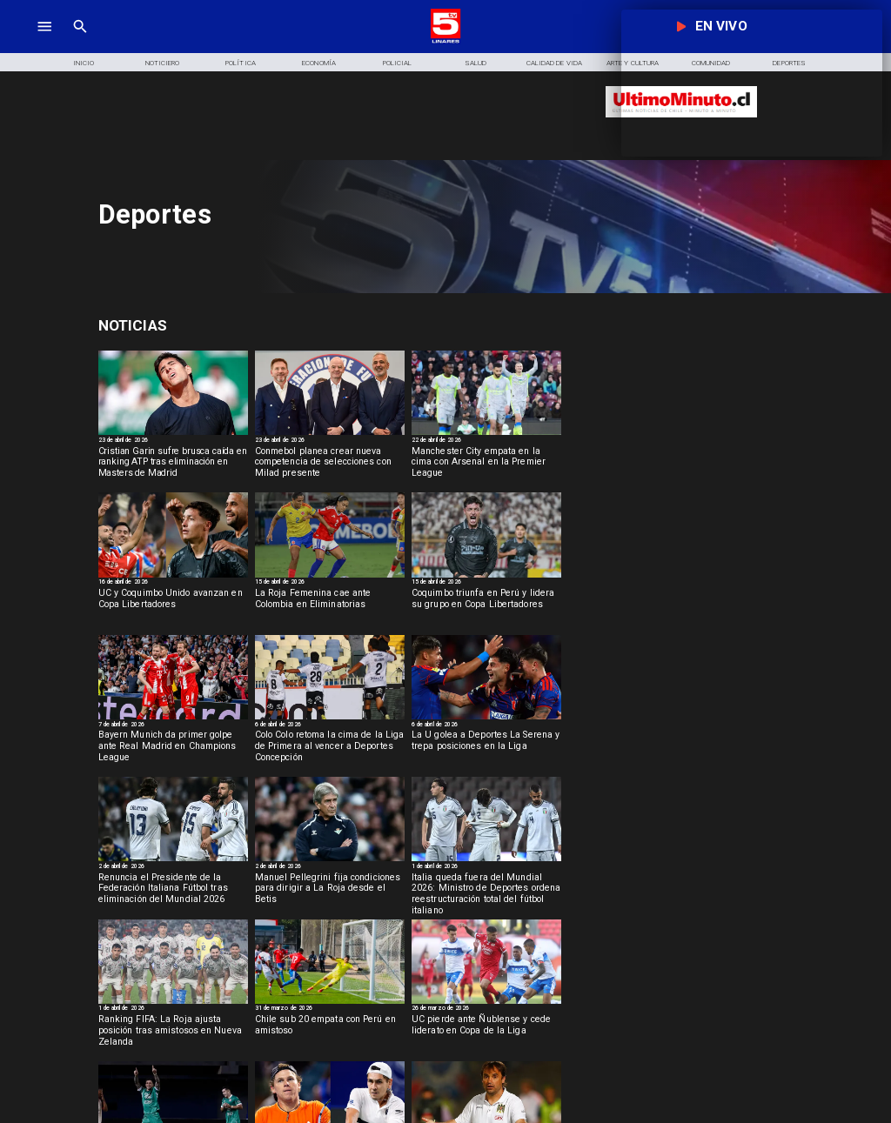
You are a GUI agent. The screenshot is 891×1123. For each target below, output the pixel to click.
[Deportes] (223, 326)
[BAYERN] (173, 718)
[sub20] (330, 1003)
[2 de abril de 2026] (173, 867)
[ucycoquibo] (173, 577)
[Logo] (446, 41)
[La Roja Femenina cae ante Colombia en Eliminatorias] (330, 608)
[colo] (330, 718)
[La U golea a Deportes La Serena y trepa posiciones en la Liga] (486, 750)
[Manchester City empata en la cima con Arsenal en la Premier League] (486, 466)
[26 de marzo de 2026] (486, 1009)
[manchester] (486, 434)
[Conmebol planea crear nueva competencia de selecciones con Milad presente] (330, 466)
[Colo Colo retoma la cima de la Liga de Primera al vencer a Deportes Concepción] (330, 750)
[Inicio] (83, 62)
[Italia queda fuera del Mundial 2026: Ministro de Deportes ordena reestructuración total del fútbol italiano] (486, 892)
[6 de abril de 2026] (330, 726)
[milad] (330, 434)
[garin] (173, 434)
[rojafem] (330, 577)
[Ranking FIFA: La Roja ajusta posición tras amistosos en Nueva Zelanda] (173, 1034)
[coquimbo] (486, 577)
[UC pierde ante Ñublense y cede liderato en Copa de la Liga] (486, 1034)
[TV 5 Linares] (80, 41)
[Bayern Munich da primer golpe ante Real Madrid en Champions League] (173, 750)
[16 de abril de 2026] (173, 583)
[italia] (173, 860)
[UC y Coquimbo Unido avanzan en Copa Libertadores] (173, 608)
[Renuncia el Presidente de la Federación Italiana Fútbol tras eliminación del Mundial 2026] (173, 892)
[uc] (486, 1003)
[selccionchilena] (173, 1003)
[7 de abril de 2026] (173, 726)
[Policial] (397, 62)
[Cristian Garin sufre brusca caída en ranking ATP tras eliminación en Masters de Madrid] (173, 466)
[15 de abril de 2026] (330, 583)
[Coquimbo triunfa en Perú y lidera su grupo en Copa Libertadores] (486, 608)
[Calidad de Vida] (554, 62)
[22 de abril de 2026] (486, 441)
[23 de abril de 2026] (173, 441)
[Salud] (476, 62)
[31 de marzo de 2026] (330, 1009)
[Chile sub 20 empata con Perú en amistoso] (330, 1034)
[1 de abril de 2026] (486, 867)
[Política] (240, 62)
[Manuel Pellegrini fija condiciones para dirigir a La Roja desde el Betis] (330, 892)
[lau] (486, 718)
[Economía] (319, 62)
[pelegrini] (330, 860)
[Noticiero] (162, 62)
